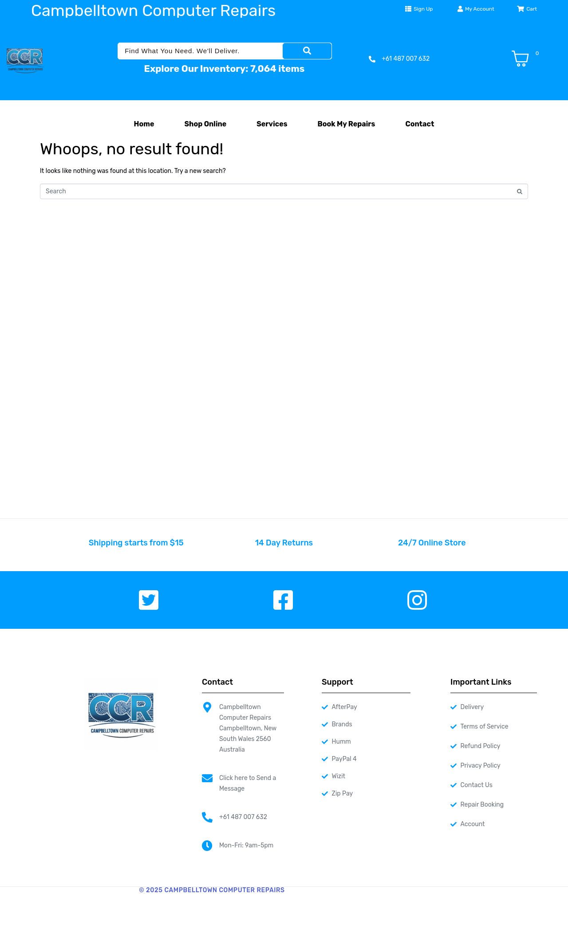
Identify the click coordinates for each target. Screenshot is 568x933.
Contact (419, 124)
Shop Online (205, 124)
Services (271, 124)
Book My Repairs (346, 124)
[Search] (307, 51)
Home (144, 124)
